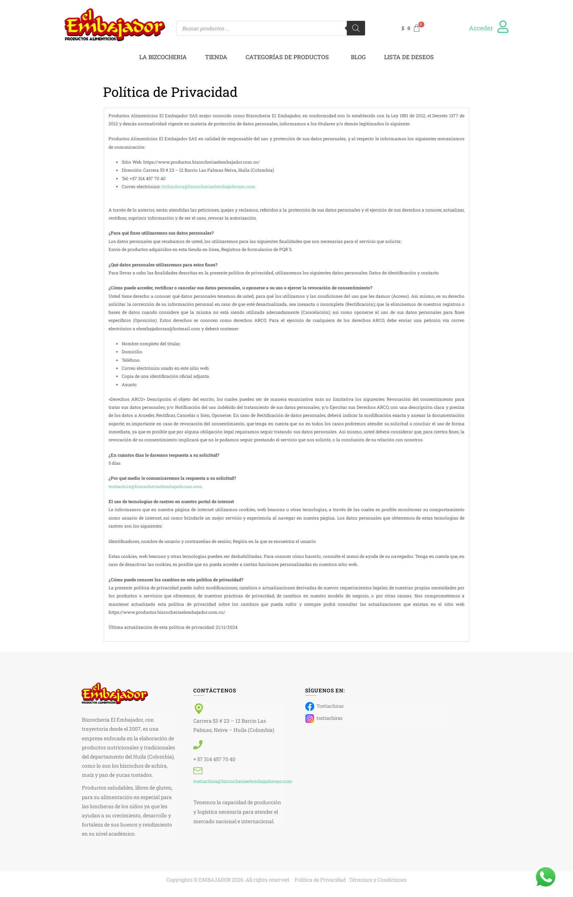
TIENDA (216, 57)
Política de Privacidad (320, 879)
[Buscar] (356, 28)
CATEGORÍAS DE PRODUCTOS (287, 57)
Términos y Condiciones (378, 879)
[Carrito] (411, 28)
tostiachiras (323, 718)
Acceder (481, 28)
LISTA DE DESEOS (409, 57)
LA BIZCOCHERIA (163, 57)
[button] (289, 57)
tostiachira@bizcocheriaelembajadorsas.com (208, 186)
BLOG (358, 57)
